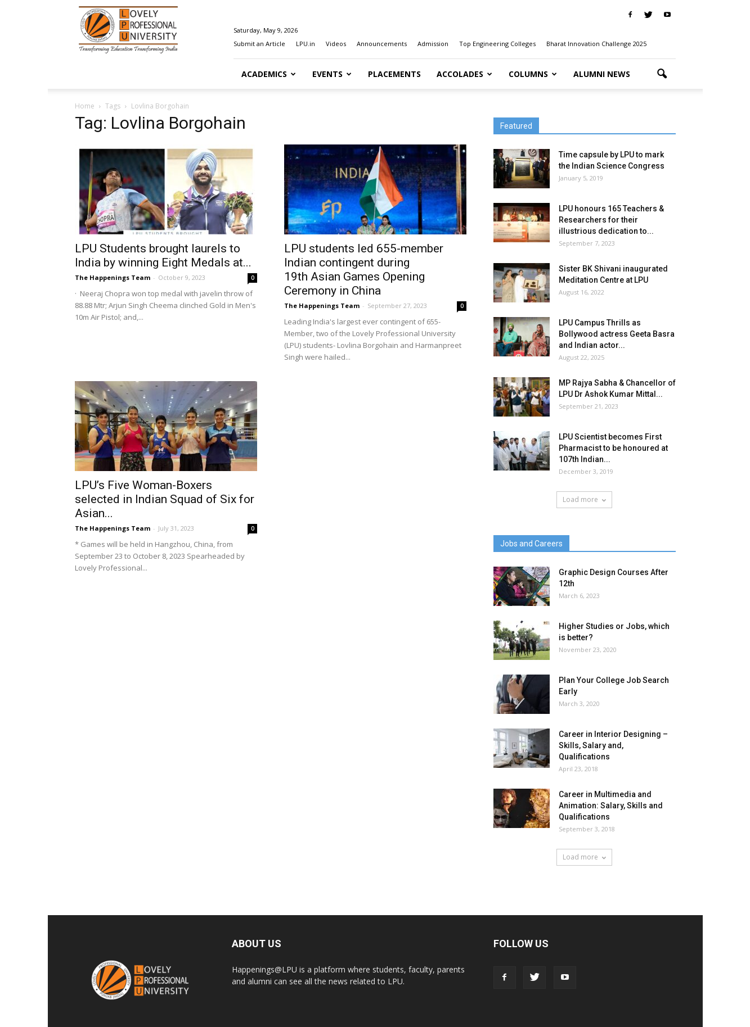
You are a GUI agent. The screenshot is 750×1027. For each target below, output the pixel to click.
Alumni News (601, 74)
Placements (394, 74)
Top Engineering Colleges (497, 43)
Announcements (382, 43)
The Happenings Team (112, 277)
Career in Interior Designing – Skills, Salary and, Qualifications (613, 745)
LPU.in (305, 43)
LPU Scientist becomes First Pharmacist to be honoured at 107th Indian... (613, 448)
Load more (584, 499)
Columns (533, 74)
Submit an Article (259, 43)
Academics (268, 74)
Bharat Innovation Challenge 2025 (596, 43)
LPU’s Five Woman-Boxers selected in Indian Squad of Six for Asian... (164, 499)
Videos (336, 43)
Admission (432, 43)
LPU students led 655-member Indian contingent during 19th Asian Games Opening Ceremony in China (363, 269)
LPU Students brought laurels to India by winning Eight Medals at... (163, 255)
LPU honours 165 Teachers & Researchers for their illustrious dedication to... (611, 220)
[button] (662, 74)
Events (332, 74)
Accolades (464, 74)
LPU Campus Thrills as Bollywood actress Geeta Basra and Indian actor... (617, 334)
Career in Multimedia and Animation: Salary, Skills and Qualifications (611, 805)
